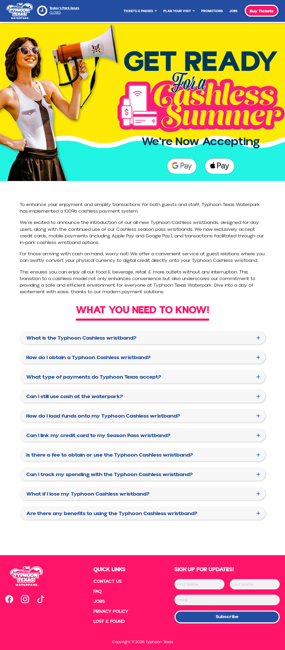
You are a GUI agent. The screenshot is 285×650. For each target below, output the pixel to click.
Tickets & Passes (140, 11)
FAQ (97, 591)
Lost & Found (109, 621)
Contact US (107, 581)
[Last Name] (255, 584)
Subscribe (227, 616)
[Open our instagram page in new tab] (25, 599)
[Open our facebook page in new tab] (9, 599)
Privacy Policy (110, 611)
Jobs (233, 11)
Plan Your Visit (179, 11)
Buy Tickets (261, 11)
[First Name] (199, 584)
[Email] (227, 600)
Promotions (212, 11)
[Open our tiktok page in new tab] (40, 599)
